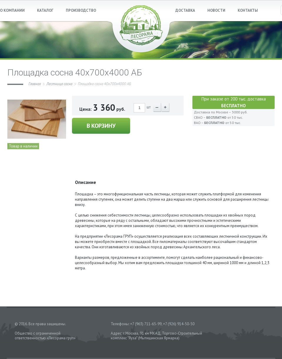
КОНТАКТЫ (248, 10)
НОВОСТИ (216, 10)
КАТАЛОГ (45, 10)
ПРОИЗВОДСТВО (81, 10)
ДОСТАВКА (185, 10)
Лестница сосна (59, 83)
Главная (34, 83)
